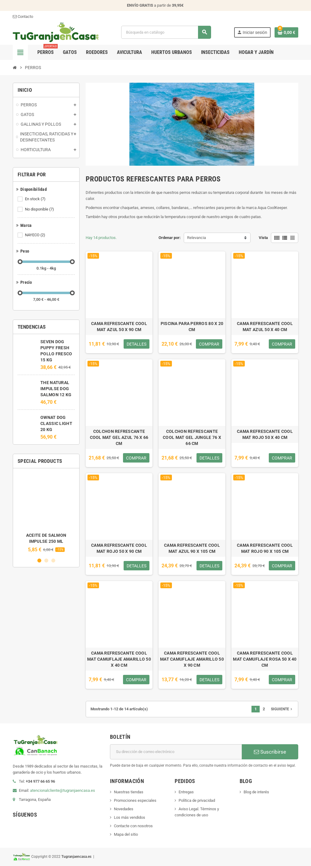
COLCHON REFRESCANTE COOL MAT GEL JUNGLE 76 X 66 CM (192, 437)
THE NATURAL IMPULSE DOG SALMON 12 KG (55, 388)
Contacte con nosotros (133, 826)
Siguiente (282, 709)
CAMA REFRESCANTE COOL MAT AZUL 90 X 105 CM (192, 548)
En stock (35, 199)
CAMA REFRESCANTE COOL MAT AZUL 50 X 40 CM (265, 326)
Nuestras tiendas (128, 792)
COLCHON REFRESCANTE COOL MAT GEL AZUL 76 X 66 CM (119, 437)
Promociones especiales (135, 800)
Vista (263, 237)
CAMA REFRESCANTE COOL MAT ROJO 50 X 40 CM (265, 434)
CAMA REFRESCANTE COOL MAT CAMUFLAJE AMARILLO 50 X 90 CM (192, 659)
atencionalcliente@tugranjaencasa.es (62, 790)
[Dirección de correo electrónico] (176, 751)
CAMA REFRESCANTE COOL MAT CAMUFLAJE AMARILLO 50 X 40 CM (119, 659)
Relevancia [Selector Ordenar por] (196, 237)
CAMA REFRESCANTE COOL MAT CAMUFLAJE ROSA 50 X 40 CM (264, 659)
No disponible (40, 209)
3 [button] (53, 560)
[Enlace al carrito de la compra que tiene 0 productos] (286, 32)
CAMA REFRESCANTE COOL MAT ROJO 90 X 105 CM (265, 548)
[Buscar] (166, 32)
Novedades (123, 809)
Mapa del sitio (126, 834)
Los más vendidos (129, 817)
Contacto (23, 16)
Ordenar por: (170, 237)
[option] (46, 512)
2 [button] (46, 560)
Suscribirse (270, 752)
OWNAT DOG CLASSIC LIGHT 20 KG (56, 423)
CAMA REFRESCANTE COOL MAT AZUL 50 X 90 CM (119, 326)
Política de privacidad (197, 800)
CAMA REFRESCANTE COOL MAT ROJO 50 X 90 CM (119, 548)
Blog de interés (256, 792)
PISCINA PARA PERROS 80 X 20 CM (192, 326)
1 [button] (39, 560)
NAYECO (35, 235)
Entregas (186, 792)
